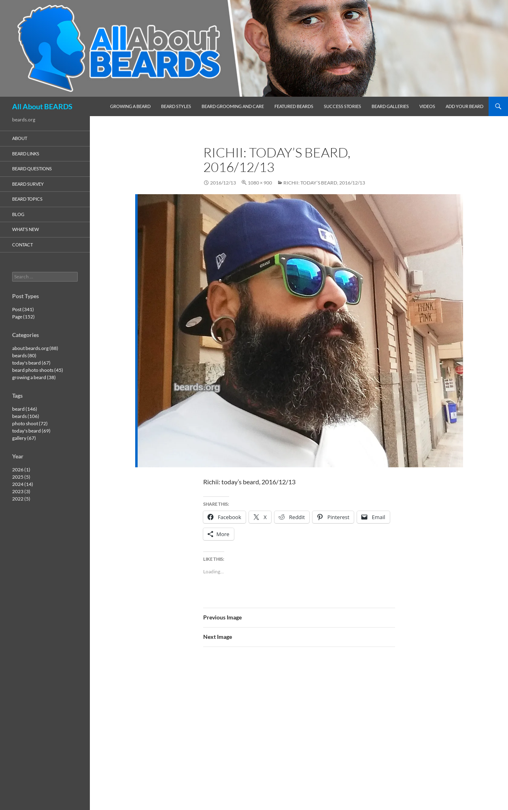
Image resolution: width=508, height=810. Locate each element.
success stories (342, 106)
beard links (25, 153)
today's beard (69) (31, 431)
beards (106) (25, 416)
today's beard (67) (31, 363)
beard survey (28, 184)
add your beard (464, 106)
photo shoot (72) (30, 423)
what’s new (25, 229)
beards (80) (24, 355)
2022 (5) (21, 499)
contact (22, 244)
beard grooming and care (233, 106)
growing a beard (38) (34, 377)
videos (427, 106)
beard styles (176, 106)
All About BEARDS (42, 106)
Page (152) (23, 317)
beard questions (32, 168)
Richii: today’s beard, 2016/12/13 (324, 183)
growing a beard (130, 106)
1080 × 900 (260, 183)
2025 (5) (21, 477)
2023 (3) (21, 491)
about (19, 138)
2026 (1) (21, 469)
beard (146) (24, 409)
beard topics (27, 198)
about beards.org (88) (35, 348)
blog (18, 214)
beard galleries (390, 106)
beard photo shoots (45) (37, 370)
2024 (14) (22, 484)
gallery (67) (24, 438)
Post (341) (23, 309)
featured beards (293, 106)
